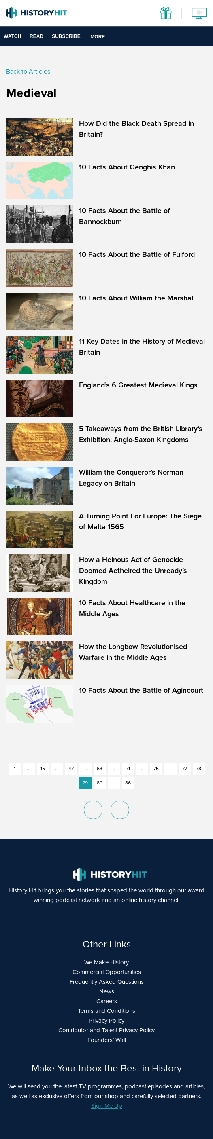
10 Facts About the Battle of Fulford (137, 254)
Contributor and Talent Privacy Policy (106, 1030)
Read (36, 36)
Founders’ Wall (106, 1039)
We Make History (106, 962)
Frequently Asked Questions (107, 981)
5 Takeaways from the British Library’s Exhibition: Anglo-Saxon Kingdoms (140, 434)
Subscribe (66, 36)
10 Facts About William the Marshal (136, 298)
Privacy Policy (106, 1020)
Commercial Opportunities (106, 972)
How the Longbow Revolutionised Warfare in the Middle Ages (133, 652)
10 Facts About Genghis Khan (127, 167)
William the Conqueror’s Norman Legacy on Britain (131, 477)
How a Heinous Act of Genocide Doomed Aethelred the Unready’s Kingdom (133, 570)
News (106, 991)
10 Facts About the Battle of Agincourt (141, 690)
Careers (106, 1001)
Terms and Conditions (106, 1010)
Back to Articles (28, 71)
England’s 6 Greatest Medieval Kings (138, 385)
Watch (12, 36)
